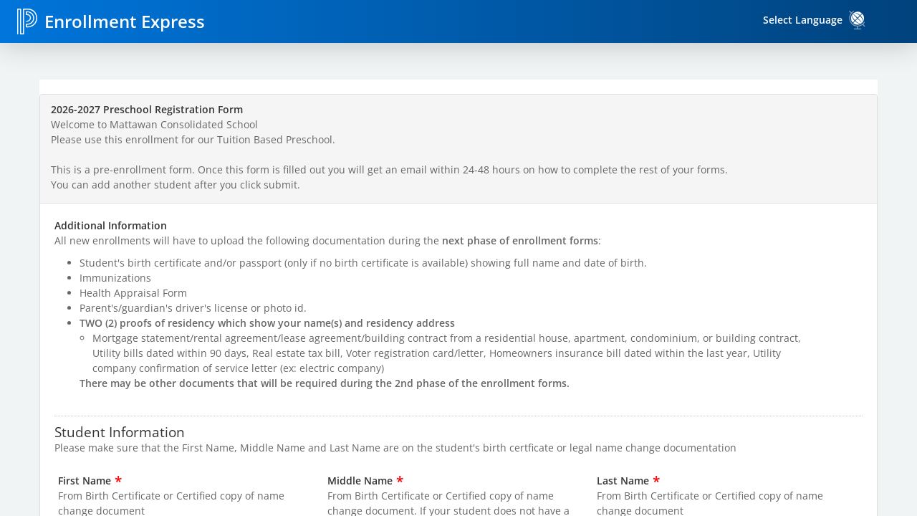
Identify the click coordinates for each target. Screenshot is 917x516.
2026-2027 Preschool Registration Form (147, 109)
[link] (857, 20)
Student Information (119, 431)
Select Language (802, 20)
